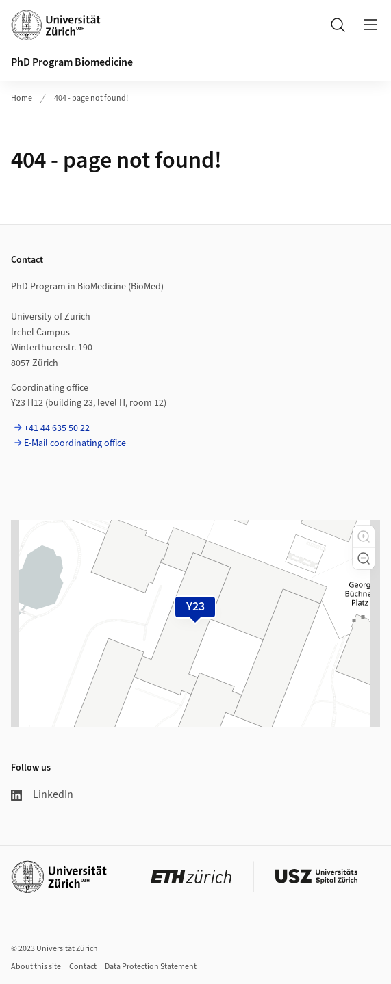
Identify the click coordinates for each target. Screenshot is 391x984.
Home (21, 98)
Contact (83, 966)
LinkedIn (42, 794)
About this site (36, 966)
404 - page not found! (91, 98)
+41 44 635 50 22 (57, 428)
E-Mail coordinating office (75, 443)
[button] (364, 536)
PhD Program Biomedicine (72, 62)
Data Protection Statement (151, 966)
